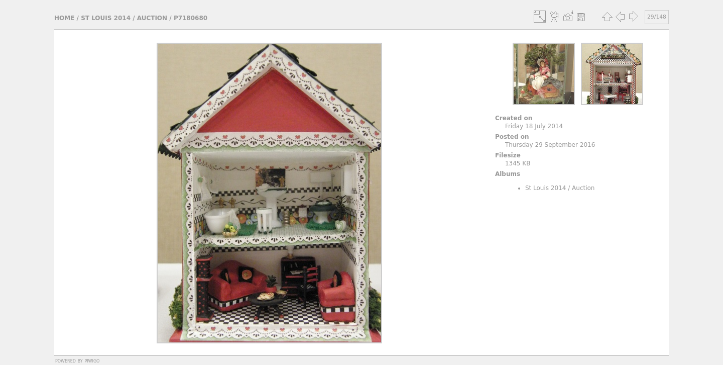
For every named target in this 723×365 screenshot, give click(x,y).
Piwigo (91, 360)
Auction (152, 18)
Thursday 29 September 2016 (550, 144)
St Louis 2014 (106, 18)
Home (64, 18)
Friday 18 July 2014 (534, 126)
